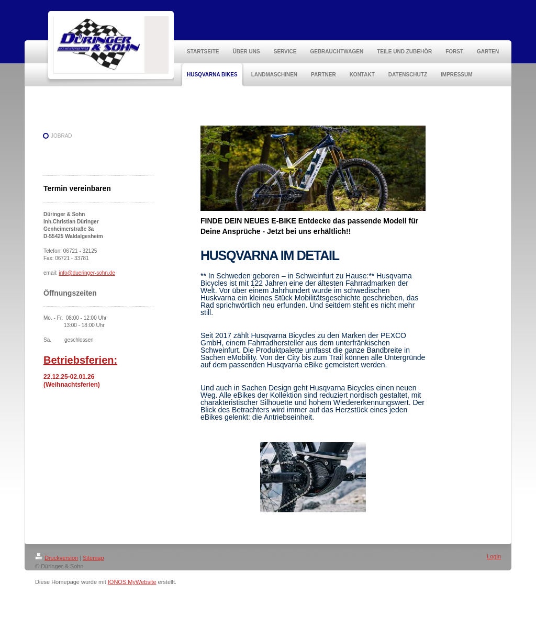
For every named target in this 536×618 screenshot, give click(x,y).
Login (494, 556)
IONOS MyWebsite (132, 582)
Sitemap (93, 558)
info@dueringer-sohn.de (87, 273)
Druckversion (56, 558)
